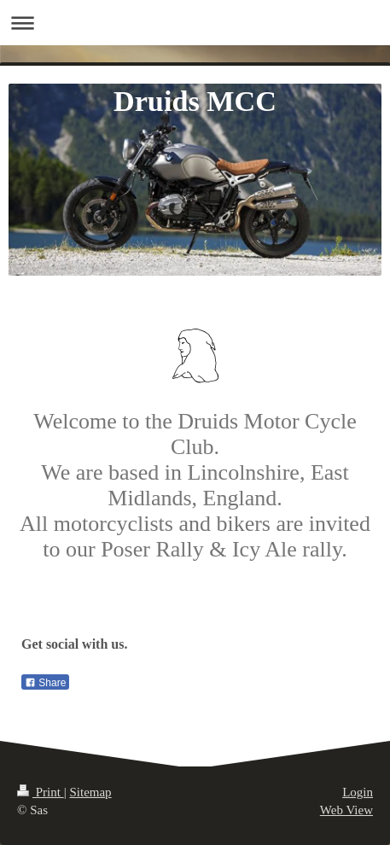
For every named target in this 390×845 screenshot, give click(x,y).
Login (357, 792)
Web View (346, 810)
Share (45, 683)
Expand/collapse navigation (195, 22)
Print (40, 792)
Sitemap (90, 792)
